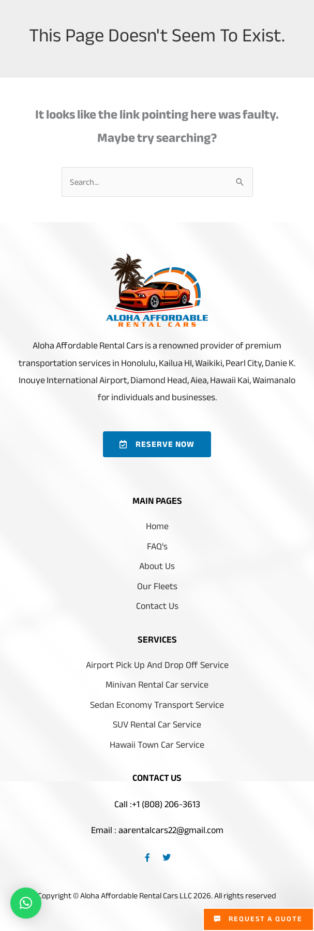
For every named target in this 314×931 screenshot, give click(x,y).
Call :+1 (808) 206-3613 (157, 805)
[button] (25, 903)
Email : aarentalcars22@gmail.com (157, 831)
